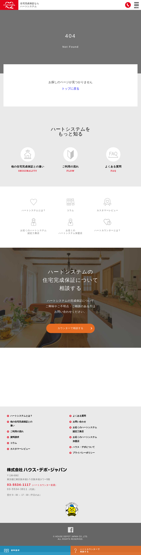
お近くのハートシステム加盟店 (85, 442)
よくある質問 (79, 418)
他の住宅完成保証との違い (21, 426)
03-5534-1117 (19, 487)
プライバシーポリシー (84, 456)
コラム (13, 446)
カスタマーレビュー (20, 452)
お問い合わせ (79, 424)
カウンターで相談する (70, 331)
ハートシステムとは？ (21, 418)
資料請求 (14, 440)
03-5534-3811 (17, 492)
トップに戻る (70, 88)
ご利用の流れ (17, 434)
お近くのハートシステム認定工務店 (85, 432)
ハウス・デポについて (84, 450)
